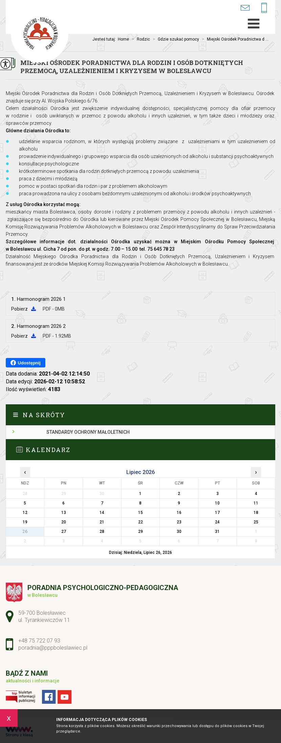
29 (140, 531)
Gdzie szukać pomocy (174, 39)
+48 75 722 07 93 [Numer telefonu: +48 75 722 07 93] (39, 640)
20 (63, 522)
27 (63, 531)
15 (140, 512)
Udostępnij (25, 362)
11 (256, 503)
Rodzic (139, 39)
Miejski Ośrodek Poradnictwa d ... (233, 39)
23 (179, 522)
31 (217, 531)
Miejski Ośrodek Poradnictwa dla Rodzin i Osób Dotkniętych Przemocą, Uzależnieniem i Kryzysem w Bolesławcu (131, 67)
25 (256, 522)
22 (140, 522)
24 (217, 522)
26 (25, 531)
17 (217, 512)
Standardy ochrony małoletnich (88, 432)
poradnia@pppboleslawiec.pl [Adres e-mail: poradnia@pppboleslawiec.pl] (52, 648)
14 (102, 512)
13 (63, 512)
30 (179, 531)
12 (25, 512)
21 (102, 522)
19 (25, 522)
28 (102, 531)
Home (123, 39)
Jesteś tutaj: (105, 39)
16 (179, 512)
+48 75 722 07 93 (264, 8)
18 (256, 512)
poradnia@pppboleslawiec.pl (245, 7)
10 (217, 503)
